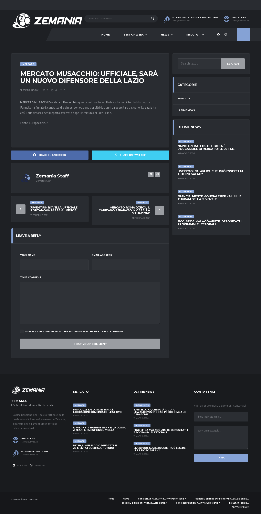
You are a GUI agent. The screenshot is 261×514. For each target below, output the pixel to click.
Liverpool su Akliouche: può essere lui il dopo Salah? (210, 172)
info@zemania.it (181, 21)
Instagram (37, 465)
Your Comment (30, 277)
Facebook (20, 465)
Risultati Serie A (239, 503)
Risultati (193, 34)
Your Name (27, 255)
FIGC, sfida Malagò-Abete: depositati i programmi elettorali (209, 223)
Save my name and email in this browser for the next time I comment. (72, 331)
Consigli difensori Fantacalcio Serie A (144, 503)
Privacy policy (240, 507)
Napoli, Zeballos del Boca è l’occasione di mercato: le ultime (206, 147)
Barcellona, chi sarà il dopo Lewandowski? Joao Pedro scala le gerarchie (160, 412)
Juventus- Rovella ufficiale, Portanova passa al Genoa (54, 209)
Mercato (184, 98)
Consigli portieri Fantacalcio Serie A (198, 503)
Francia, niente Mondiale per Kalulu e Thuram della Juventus (209, 197)
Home (105, 34)
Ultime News (186, 110)
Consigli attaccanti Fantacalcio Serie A (162, 499)
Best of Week (134, 34)
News (165, 34)
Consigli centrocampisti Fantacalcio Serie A (222, 499)
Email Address (102, 255)
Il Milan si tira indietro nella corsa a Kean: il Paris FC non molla (99, 428)
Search (233, 63)
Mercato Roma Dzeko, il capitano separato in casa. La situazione (124, 210)
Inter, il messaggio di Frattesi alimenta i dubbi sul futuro (95, 446)
